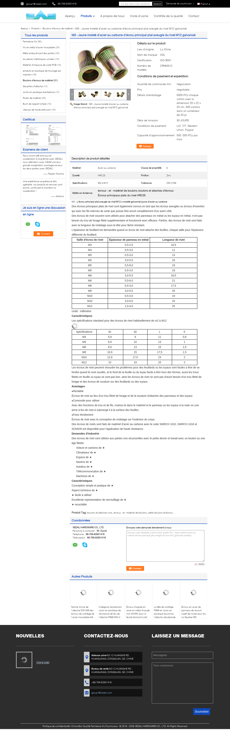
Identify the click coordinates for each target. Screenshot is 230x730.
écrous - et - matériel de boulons (130, 512)
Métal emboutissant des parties (39, 53)
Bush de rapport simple (35, 103)
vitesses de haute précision (37, 109)
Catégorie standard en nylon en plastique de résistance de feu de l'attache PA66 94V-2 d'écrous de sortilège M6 (110, 615)
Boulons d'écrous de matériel (58, 28)
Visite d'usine (139, 16)
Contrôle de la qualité (168, 16)
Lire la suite (43, 662)
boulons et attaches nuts (99, 512)
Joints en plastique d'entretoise (39, 92)
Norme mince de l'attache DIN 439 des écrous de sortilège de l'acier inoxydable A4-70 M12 (82, 613)
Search (157, 3)
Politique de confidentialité (56, 726)
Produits (86, 16)
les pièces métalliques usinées (38, 59)
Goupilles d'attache (33, 86)
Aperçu (70, 16)
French (205, 3)
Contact (194, 16)
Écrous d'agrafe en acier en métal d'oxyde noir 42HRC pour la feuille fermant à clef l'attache (138, 613)
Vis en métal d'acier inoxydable (39, 47)
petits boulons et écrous (160, 512)
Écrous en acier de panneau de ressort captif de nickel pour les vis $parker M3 (193, 612)
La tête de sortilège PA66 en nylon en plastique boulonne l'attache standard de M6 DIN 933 (165, 613)
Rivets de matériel (32, 98)
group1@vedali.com (36, 3)
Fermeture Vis (30, 41)
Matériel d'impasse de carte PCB (39, 64)
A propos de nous (112, 16)
